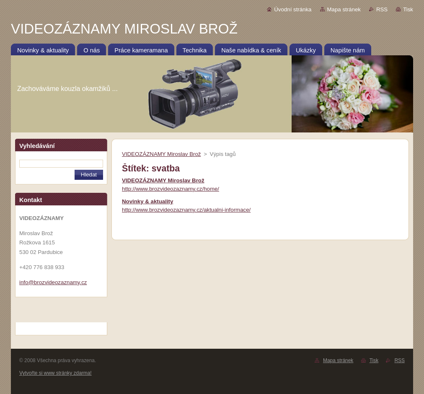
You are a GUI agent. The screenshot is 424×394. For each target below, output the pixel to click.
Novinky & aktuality (147, 201)
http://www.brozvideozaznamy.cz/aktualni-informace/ (186, 210)
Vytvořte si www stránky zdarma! (55, 373)
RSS (382, 9)
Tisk (408, 9)
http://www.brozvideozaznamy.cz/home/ (170, 189)
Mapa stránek (344, 9)
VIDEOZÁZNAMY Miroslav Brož (161, 154)
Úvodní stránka (292, 9)
